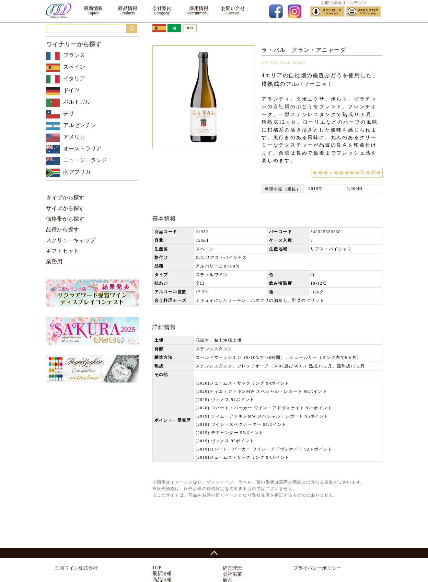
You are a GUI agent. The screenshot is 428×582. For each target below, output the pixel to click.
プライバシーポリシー (317, 568)
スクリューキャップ (70, 240)
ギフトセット (62, 251)
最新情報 (93, 8)
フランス (74, 55)
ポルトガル (77, 102)
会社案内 (162, 8)
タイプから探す (65, 198)
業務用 (54, 261)
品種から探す (62, 229)
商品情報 (127, 8)
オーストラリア (82, 148)
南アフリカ (77, 172)
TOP (156, 567)
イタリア (74, 78)
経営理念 (232, 568)
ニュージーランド (85, 160)
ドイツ (71, 90)
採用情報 (197, 8)
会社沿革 (232, 574)
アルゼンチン (79, 125)
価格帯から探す (65, 219)
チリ (68, 113)
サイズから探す (65, 208)
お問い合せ (233, 8)
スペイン (74, 67)
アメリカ (74, 137)
